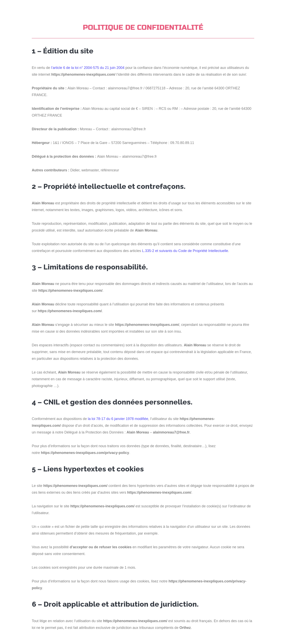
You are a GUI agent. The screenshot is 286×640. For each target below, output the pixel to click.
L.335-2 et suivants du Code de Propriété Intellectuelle (185, 251)
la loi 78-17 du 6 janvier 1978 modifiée (118, 419)
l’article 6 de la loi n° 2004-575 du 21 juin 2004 (87, 68)
